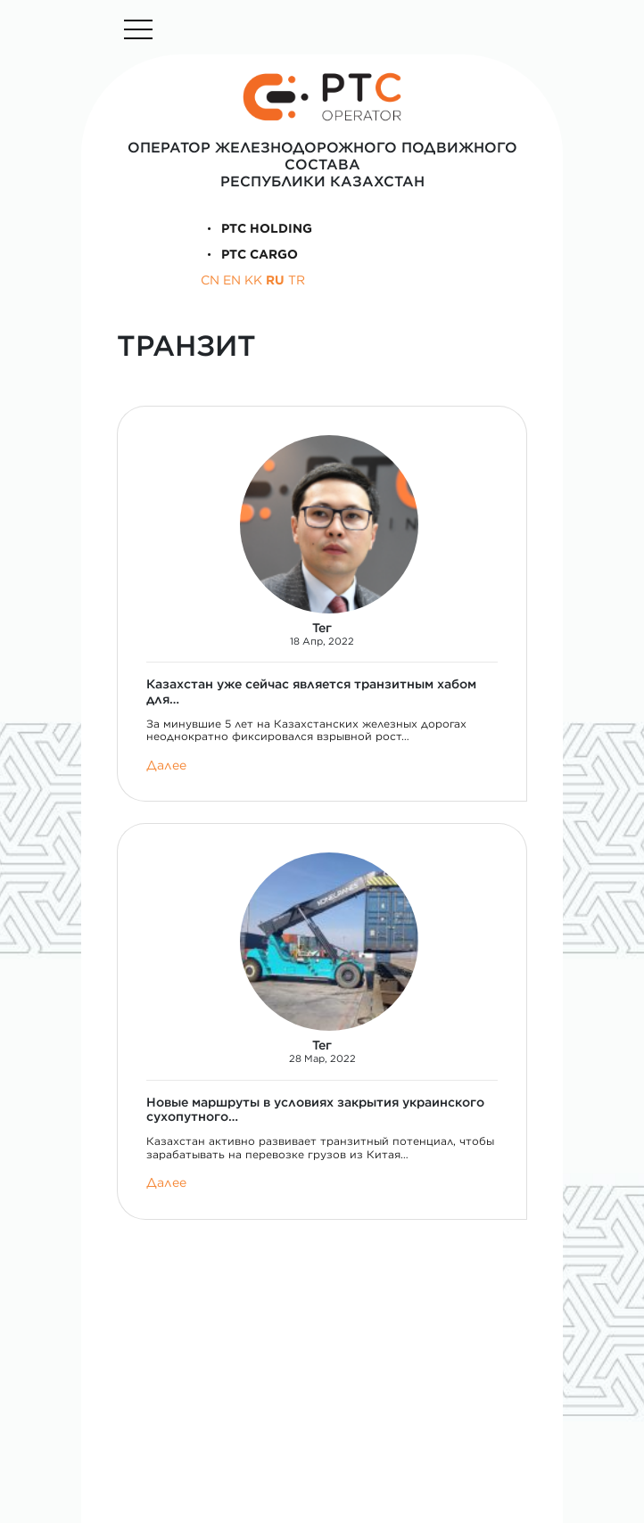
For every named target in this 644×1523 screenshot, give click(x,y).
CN (210, 280)
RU (275, 280)
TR (296, 280)
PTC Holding (257, 228)
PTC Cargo (250, 254)
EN (232, 280)
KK (253, 280)
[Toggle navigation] (138, 29)
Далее (166, 765)
